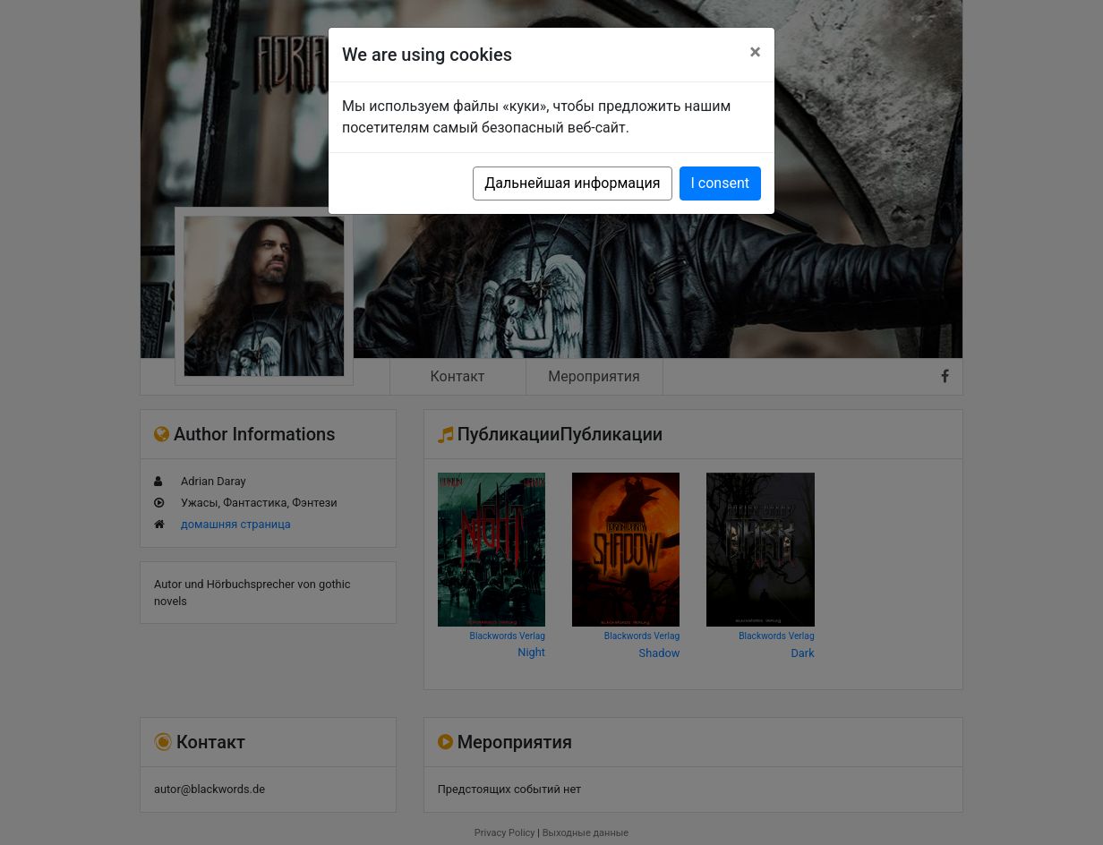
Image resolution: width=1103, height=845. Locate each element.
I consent (720, 183)
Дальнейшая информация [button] (572, 183)
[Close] (755, 52)
